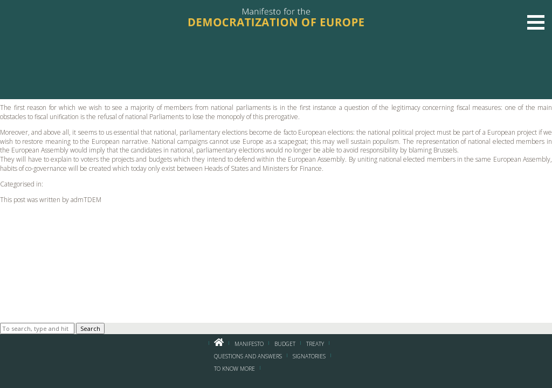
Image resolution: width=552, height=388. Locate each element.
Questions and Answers (248, 356)
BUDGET (284, 344)
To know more (234, 368)
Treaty (315, 344)
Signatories (309, 356)
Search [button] (90, 328)
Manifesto (249, 344)
